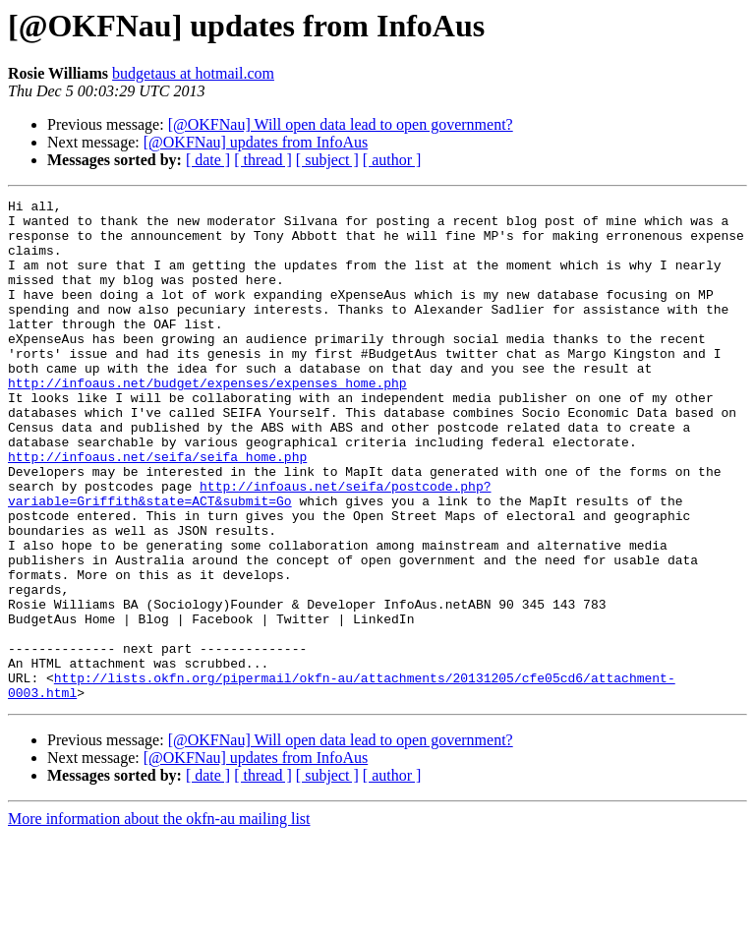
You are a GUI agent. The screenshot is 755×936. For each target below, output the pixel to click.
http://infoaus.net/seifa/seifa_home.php (157, 509)
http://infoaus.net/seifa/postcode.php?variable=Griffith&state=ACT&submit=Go (249, 553)
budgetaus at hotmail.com (193, 73)
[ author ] (392, 159)
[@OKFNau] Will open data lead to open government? (340, 124)
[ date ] (208, 159)
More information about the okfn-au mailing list (159, 918)
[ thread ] (263, 159)
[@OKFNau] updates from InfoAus (256, 142)
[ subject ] (327, 159)
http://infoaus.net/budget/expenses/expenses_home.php (207, 421)
